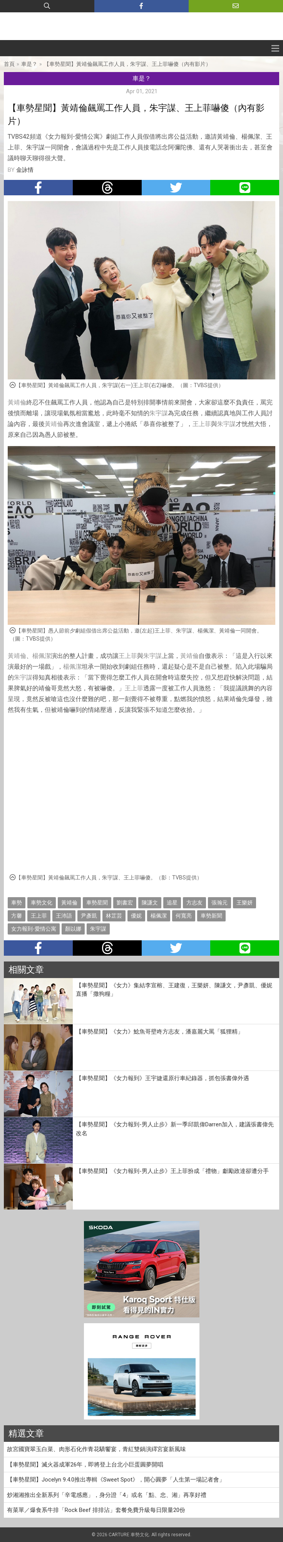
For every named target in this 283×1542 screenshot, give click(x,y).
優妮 (136, 916)
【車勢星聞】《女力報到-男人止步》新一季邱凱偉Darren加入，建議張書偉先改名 (175, 1129)
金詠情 (24, 169)
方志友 (194, 902)
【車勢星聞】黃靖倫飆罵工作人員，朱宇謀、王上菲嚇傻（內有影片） (127, 64)
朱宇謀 (158, 413)
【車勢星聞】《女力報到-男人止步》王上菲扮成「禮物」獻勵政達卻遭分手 (172, 1171)
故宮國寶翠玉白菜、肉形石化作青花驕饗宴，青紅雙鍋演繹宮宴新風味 (96, 1449)
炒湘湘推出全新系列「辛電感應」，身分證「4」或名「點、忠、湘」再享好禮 (106, 1495)
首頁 (9, 64)
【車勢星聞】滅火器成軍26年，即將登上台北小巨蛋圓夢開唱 (85, 1464)
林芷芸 (114, 916)
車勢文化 (41, 902)
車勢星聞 (97, 902)
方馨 (16, 916)
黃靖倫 (17, 402)
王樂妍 (244, 902)
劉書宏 (125, 902)
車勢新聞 (211, 916)
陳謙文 (150, 902)
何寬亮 (184, 916)
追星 (172, 902)
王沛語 (64, 916)
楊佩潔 (41, 655)
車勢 (16, 902)
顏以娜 (73, 929)
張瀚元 (219, 902)
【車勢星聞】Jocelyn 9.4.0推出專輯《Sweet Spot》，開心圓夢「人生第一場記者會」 (116, 1479)
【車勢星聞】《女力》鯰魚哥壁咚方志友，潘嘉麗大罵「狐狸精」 (159, 1031)
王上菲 (202, 424)
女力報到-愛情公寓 (33, 929)
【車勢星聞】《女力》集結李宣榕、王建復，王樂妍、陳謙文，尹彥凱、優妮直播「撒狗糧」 (174, 990)
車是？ (29, 64)
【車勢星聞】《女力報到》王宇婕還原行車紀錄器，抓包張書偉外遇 (162, 1078)
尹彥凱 (89, 916)
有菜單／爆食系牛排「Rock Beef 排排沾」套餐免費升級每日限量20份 (96, 1510)
